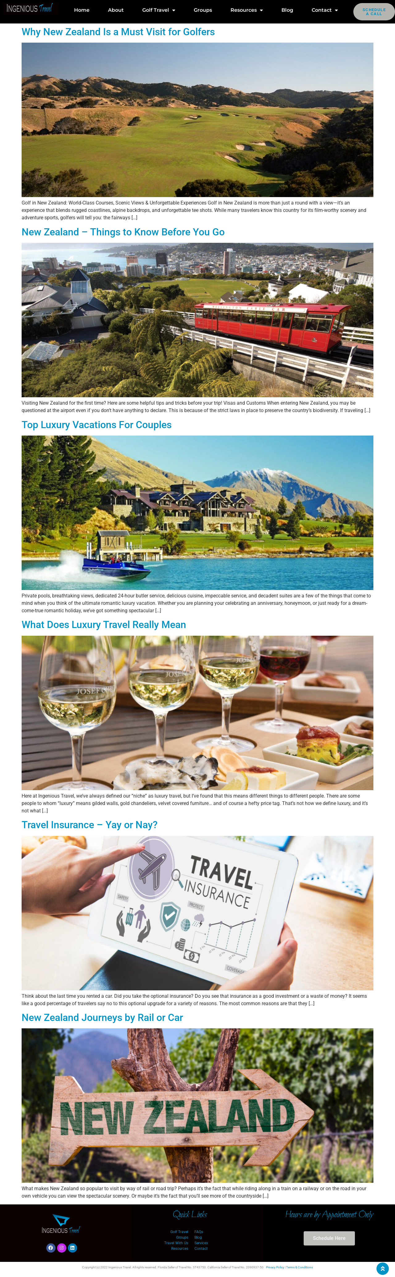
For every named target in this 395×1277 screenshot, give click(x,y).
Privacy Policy (275, 1267)
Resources (247, 10)
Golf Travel (158, 10)
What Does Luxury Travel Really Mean (104, 624)
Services (201, 1243)
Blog (287, 10)
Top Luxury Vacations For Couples (97, 425)
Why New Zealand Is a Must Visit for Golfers (118, 32)
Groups (203, 10)
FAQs (198, 1232)
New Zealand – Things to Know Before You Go (123, 232)
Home (81, 10)
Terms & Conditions (299, 1267)
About (116, 10)
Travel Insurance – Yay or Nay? (90, 825)
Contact (325, 10)
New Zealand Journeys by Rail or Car (102, 1017)
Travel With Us (176, 1243)
